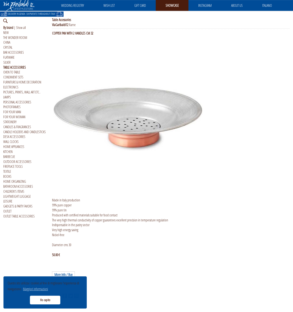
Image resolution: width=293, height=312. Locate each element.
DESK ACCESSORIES (14, 136)
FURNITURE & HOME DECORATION (22, 82)
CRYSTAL (7, 47)
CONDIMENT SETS (13, 77)
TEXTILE (7, 171)
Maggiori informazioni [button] (35, 289)
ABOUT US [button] (237, 5)
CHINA (6, 42)
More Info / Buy (63, 274)
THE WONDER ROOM (15, 37)
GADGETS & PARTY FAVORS (18, 206)
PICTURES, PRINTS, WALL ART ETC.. (22, 92)
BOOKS (7, 176)
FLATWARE (9, 57)
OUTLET (7, 211)
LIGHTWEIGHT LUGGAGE (17, 196)
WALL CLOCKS (11, 141)
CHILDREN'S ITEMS (13, 191)
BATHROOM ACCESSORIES (18, 186)
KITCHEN (8, 151)
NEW (6, 32)
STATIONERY (9, 121)
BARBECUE (9, 156)
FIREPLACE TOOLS (13, 166)
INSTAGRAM (205, 5)
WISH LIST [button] (109, 5)
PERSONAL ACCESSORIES (17, 102)
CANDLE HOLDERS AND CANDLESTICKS (24, 131)
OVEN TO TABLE (11, 72)
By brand (8, 27)
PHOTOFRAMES (12, 107)
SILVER (7, 62)
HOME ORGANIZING (14, 181)
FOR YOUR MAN (12, 112)
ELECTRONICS (10, 87)
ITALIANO (267, 5)
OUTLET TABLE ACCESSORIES (19, 216)
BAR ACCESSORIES (13, 52)
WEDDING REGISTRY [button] (72, 5)
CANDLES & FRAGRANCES (17, 126)
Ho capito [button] (45, 300)
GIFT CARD (140, 5)
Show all (21, 27)
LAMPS (7, 97)
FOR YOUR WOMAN (14, 117)
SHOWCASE (172, 5)
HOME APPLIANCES (13, 146)
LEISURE (7, 201)
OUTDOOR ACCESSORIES (17, 161)
